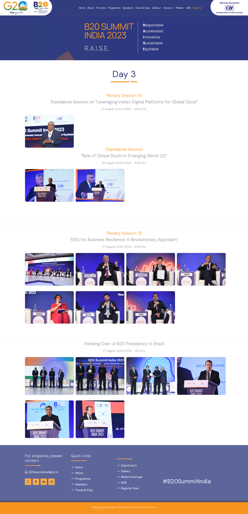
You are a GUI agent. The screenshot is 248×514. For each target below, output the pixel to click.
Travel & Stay (142, 7)
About (90, 7)
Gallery (156, 7)
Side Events (127, 470)
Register (197, 7)
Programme (114, 7)
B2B (189, 7)
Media (179, 7)
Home (82, 7)
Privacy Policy (136, 507)
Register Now (128, 493)
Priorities (101, 7)
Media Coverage (129, 481)
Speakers (128, 7)
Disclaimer (150, 507)
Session (167, 7)
